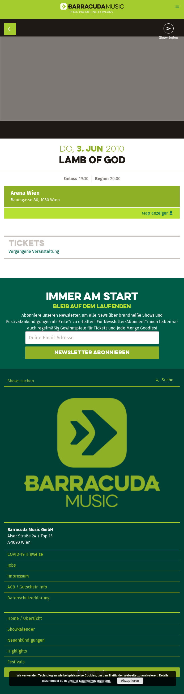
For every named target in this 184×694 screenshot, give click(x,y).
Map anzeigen (155, 213)
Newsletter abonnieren (92, 353)
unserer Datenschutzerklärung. (89, 680)
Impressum (18, 576)
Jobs (11, 565)
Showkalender (21, 629)
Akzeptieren (130, 681)
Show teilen (168, 38)
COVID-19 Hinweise (25, 554)
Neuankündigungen (26, 640)
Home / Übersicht (24, 618)
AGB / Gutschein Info (27, 587)
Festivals (15, 661)
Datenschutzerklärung (28, 597)
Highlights (17, 651)
